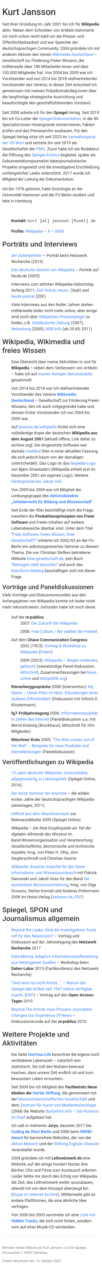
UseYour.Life (39, 1054)
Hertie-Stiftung (46, 1092)
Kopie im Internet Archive (35, 1194)
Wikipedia (34, 230)
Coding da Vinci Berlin (31, 1131)
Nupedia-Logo (83, 462)
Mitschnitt (29, 672)
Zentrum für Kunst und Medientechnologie (58, 1104)
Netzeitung (21, 328)
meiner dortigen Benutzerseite (65, 373)
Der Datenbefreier (26, 255)
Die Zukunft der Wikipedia (54, 622)
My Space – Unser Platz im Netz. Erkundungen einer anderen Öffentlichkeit (54, 692)
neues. (63, 289)
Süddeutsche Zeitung (51, 322)
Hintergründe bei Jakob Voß (36, 481)
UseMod (33, 450)
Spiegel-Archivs (45, 155)
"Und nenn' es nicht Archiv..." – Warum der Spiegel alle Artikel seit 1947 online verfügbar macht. (51, 988)
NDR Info (53, 328)
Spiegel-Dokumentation (60, 118)
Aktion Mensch (24, 1143)
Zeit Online (46, 289)
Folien (45, 651)
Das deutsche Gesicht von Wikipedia (43, 269)
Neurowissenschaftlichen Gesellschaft (52, 1098)
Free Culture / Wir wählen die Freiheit (64, 631)
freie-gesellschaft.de (45, 558)
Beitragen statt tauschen (35, 564)
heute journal (23, 295)
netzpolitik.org (53, 678)
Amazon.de (62, 896)
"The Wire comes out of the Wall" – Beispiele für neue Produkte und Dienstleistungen (52, 745)
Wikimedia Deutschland (72, 54)
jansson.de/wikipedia (37, 426)
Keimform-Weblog (27, 570)
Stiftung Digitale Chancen (77, 1143)
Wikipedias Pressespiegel (62, 316)
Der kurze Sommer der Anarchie (39, 792)
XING (59, 230)
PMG (40, 149)
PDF (78, 896)
